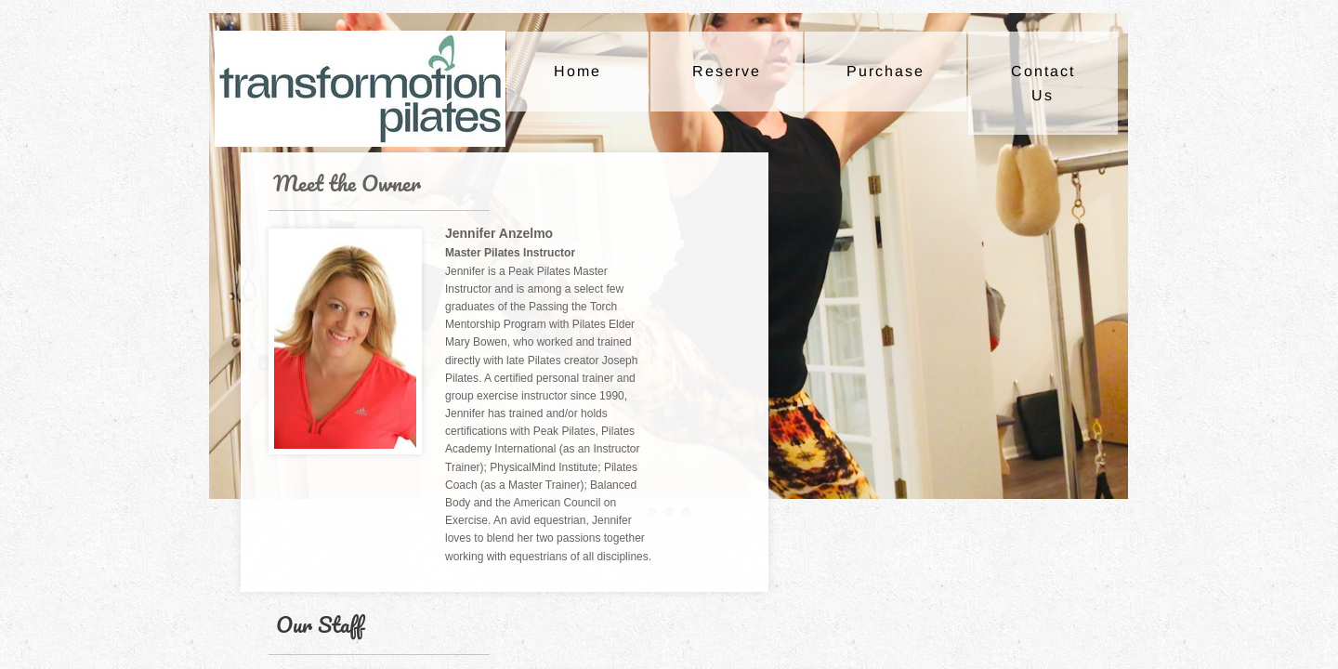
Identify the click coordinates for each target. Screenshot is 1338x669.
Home (577, 71)
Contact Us (1043, 83)
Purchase (885, 71)
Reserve (726, 71)
